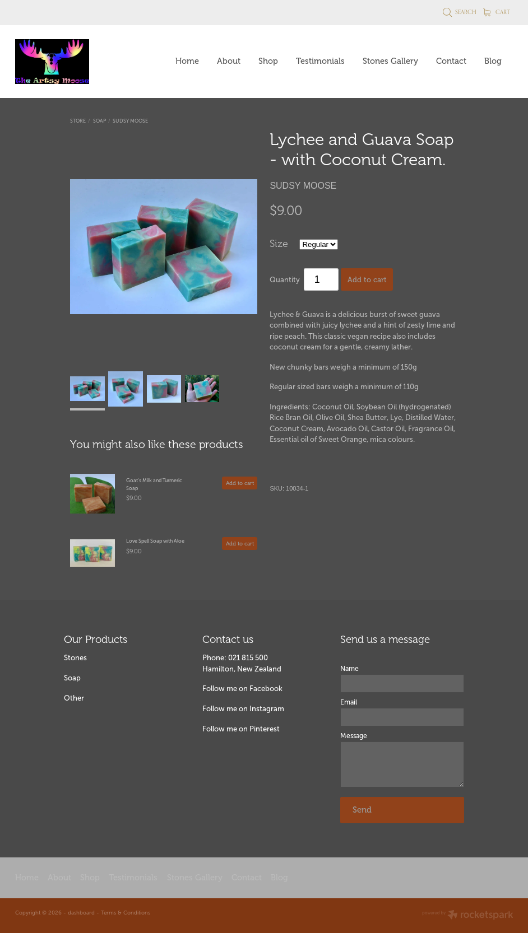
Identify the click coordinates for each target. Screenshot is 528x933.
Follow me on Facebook (242, 688)
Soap (99, 121)
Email (348, 702)
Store (78, 121)
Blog (493, 61)
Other (74, 698)
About (228, 61)
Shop (268, 61)
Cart (497, 11)
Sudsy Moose (130, 121)
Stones (75, 658)
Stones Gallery (390, 61)
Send (362, 809)
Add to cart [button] (367, 280)
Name (349, 668)
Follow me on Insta (234, 709)
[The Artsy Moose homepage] (65, 61)
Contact (451, 61)
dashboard (81, 912)
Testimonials (320, 61)
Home (187, 61)
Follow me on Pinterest (241, 729)
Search (460, 11)
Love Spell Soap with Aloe (155, 541)
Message (353, 736)
